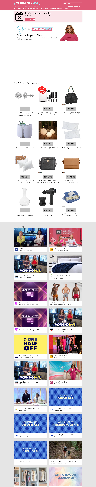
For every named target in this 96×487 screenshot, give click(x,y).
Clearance (46, 8)
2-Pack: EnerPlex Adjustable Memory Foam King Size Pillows (71, 148)
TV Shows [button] (19, 8)
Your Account (60, 8)
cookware (76, 6)
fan (69, 6)
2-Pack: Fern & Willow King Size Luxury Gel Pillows (25, 181)
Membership (53, 8)
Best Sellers (32, 8)
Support (66, 8)
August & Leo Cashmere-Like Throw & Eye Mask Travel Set (71, 214)
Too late (24, 109)
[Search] (65, 3)
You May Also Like (21, 227)
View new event (30, 19)
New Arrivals (39, 8)
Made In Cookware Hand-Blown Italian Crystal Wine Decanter (24, 214)
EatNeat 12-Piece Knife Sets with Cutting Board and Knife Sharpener (48, 113)
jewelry (71, 6)
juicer (80, 6)
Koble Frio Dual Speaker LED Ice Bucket (25, 148)
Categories (25, 8)
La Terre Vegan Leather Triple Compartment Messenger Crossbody (71, 181)
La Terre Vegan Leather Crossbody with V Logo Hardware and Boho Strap (48, 181)
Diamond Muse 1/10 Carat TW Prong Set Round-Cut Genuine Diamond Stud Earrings (25, 114)
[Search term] (73, 3)
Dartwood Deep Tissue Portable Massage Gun (48, 214)
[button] (14, 8)
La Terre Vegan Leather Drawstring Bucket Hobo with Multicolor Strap (71, 113)
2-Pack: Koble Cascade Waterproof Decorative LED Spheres (48, 148)
